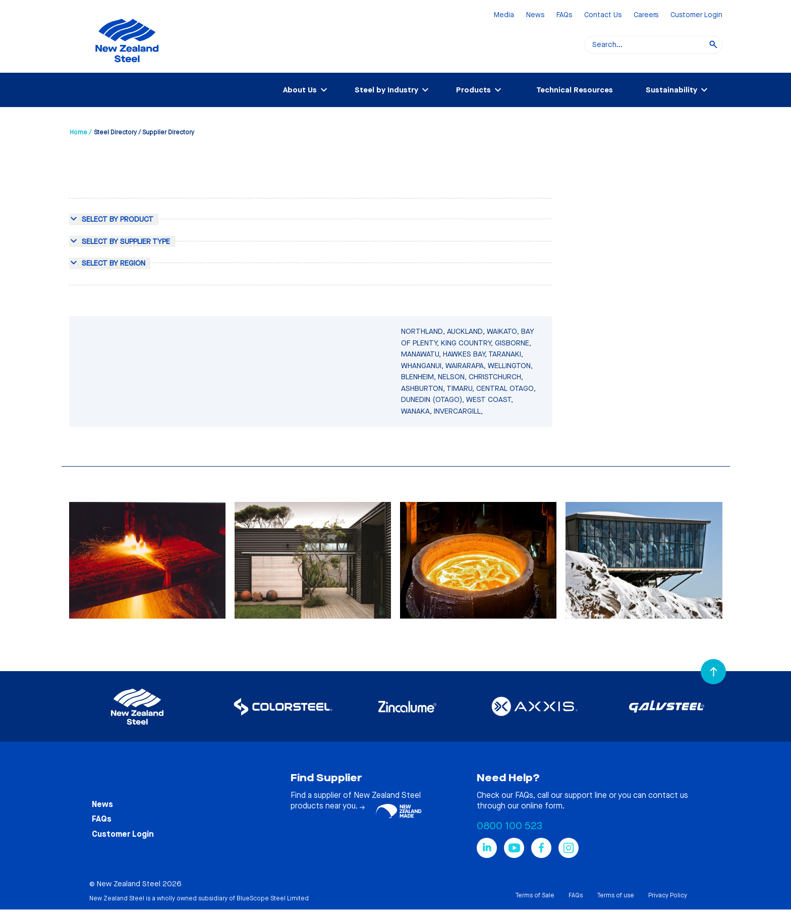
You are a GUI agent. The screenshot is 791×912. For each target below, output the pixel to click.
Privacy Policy (667, 895)
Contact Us (603, 15)
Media (504, 15)
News (535, 15)
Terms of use (615, 895)
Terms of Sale (534, 895)
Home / (80, 132)
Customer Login (696, 15)
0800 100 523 (509, 826)
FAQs (564, 15)
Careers (646, 15)
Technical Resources (574, 90)
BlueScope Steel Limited (273, 898)
